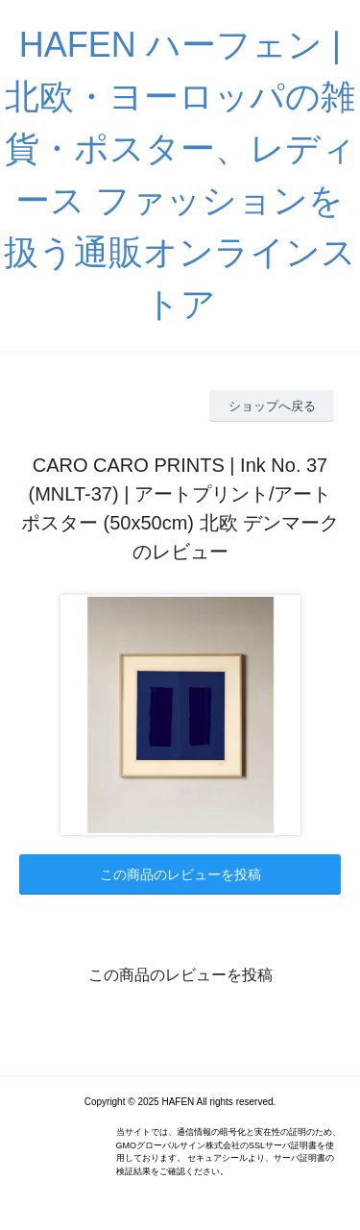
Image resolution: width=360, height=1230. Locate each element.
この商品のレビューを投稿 (180, 874)
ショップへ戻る (272, 406)
